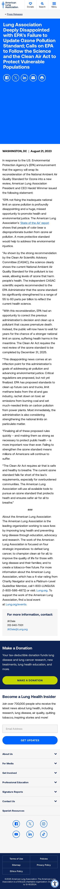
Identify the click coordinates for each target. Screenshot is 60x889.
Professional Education (15, 782)
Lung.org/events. (16, 604)
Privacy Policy (44, 865)
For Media (7, 763)
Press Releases (15, 14)
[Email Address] (30, 729)
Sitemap (16, 865)
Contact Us (8, 801)
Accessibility (54, 883)
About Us (7, 753)
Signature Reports (12, 791)
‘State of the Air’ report (34, 223)
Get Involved (9, 772)
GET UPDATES (30, 740)
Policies (44, 858)
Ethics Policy (16, 871)
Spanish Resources (13, 810)
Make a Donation (30, 680)
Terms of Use (16, 858)
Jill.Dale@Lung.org (17, 629)
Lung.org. (42, 590)
